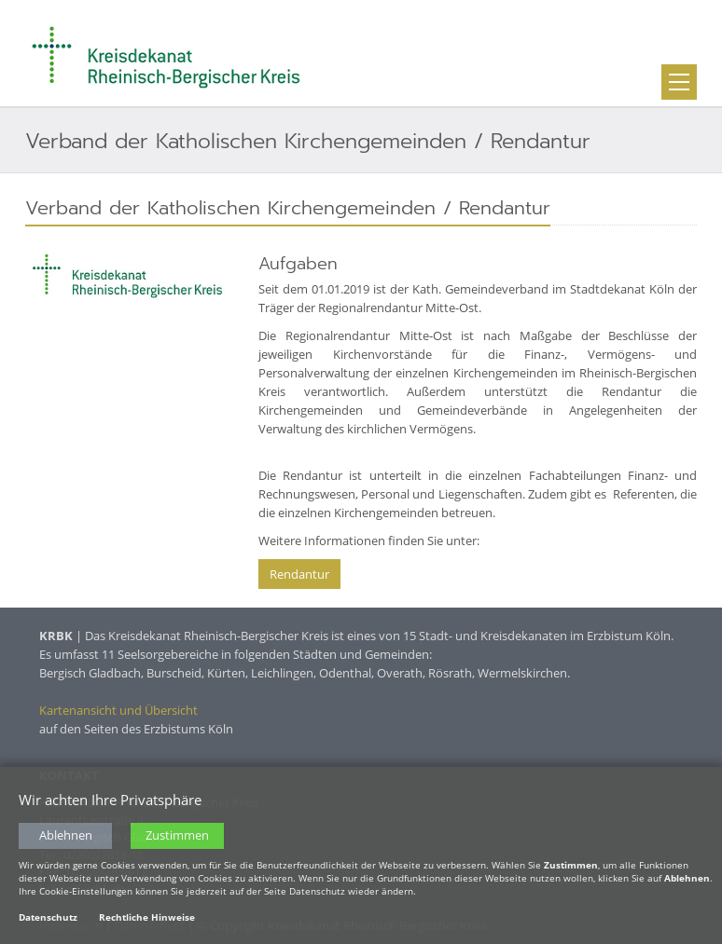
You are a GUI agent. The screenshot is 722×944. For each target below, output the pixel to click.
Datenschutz (48, 916)
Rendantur (299, 574)
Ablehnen (65, 835)
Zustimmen (177, 835)
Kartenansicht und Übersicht (118, 710)
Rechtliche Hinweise (147, 916)
